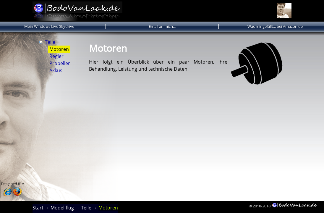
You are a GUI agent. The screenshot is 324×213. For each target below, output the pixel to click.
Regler (56, 56)
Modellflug (62, 207)
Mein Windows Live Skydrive (49, 26)
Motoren (59, 49)
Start (38, 207)
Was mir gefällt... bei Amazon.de (275, 26)
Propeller (59, 63)
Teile (50, 42)
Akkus (55, 70)
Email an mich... (162, 26)
